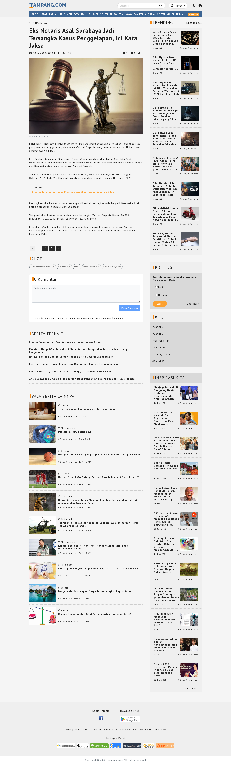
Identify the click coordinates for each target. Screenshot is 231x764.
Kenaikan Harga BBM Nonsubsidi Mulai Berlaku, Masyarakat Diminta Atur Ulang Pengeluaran (78, 351)
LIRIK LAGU (65, 14)
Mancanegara (68, 428)
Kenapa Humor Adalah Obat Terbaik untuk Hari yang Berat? (95, 614)
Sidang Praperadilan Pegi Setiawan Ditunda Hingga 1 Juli (65, 341)
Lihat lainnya (194, 22)
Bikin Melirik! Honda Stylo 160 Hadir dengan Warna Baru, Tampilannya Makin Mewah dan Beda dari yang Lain (166, 214)
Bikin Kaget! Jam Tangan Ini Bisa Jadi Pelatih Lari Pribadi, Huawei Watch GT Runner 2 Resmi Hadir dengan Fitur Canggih (166, 239)
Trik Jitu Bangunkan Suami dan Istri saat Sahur (87, 408)
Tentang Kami (71, 729)
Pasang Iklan (110, 729)
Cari (161, 5)
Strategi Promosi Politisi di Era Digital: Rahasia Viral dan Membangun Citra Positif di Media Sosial (165, 544)
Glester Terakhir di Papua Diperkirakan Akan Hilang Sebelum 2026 (73, 191)
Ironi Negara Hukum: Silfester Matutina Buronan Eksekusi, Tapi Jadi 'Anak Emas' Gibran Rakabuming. (166, 443)
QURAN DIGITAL (157, 14)
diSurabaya (64, 266)
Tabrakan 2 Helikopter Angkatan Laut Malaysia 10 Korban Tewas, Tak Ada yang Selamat (98, 524)
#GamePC (157, 326)
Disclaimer (125, 729)
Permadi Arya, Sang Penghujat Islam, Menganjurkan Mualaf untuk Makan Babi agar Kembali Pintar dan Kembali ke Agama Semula (166, 494)
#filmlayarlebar (161, 354)
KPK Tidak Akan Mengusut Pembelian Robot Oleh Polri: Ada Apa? (164, 619)
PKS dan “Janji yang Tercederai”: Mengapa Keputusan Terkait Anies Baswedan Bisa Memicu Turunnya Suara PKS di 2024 (166, 519)
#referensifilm (160, 340)
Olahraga (66, 451)
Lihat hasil (193, 303)
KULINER (93, 14)
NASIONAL (41, 22)
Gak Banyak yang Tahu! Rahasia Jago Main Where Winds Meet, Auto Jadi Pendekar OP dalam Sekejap (165, 138)
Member (177, 5)
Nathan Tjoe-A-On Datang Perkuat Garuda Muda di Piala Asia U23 (99, 477)
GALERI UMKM (175, 14)
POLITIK (118, 14)
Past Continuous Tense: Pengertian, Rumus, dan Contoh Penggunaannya (74, 364)
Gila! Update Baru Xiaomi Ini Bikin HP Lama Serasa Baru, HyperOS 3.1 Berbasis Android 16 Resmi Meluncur (165, 63)
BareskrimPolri (91, 266)
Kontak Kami (160, 729)
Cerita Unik (66, 496)
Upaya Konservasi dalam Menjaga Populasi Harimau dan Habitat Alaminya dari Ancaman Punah (97, 502)
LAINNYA (193, 14)
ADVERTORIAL (49, 14)
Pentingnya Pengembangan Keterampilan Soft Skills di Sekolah (98, 568)
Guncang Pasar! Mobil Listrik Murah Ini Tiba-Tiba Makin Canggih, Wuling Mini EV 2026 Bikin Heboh (166, 88)
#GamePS (157, 333)
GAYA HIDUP (80, 14)
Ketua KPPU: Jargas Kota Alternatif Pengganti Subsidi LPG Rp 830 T (71, 371)
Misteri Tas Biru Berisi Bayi (74, 431)
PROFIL (36, 14)
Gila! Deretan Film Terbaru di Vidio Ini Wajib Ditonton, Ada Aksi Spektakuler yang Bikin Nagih (165, 189)
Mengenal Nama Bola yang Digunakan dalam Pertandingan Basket (99, 454)
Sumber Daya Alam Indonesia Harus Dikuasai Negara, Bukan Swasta (165, 568)
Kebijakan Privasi (142, 729)
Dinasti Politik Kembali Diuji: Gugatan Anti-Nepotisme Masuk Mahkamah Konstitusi (165, 418)
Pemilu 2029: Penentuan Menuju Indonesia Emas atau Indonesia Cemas (165, 670)
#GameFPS (158, 361)
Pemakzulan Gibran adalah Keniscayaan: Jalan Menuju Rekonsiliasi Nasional (166, 645)
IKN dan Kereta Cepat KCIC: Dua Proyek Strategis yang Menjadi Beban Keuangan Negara (166, 594)
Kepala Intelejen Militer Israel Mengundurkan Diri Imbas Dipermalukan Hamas (93, 547)
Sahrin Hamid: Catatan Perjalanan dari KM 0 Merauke (166, 465)
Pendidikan (66, 565)
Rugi (159, 286)
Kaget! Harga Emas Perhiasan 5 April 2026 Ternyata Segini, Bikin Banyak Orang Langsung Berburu (165, 38)
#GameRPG (158, 347)
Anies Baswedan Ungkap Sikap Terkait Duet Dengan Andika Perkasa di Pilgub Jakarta (82, 378)
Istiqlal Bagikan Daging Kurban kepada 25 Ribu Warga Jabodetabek (71, 356)
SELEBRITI (106, 14)
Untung (161, 295)
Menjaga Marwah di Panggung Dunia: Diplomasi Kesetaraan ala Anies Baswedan (166, 393)
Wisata (64, 587)
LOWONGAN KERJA (135, 14)
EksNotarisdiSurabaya (42, 266)
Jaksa (77, 266)
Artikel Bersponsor (91, 729)
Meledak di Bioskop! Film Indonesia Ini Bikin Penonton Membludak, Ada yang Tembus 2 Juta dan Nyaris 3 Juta (165, 164)
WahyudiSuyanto (112, 266)
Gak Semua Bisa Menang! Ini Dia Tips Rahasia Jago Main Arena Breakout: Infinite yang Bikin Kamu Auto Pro (165, 113)
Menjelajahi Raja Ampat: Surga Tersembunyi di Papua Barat (94, 591)
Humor (64, 405)
